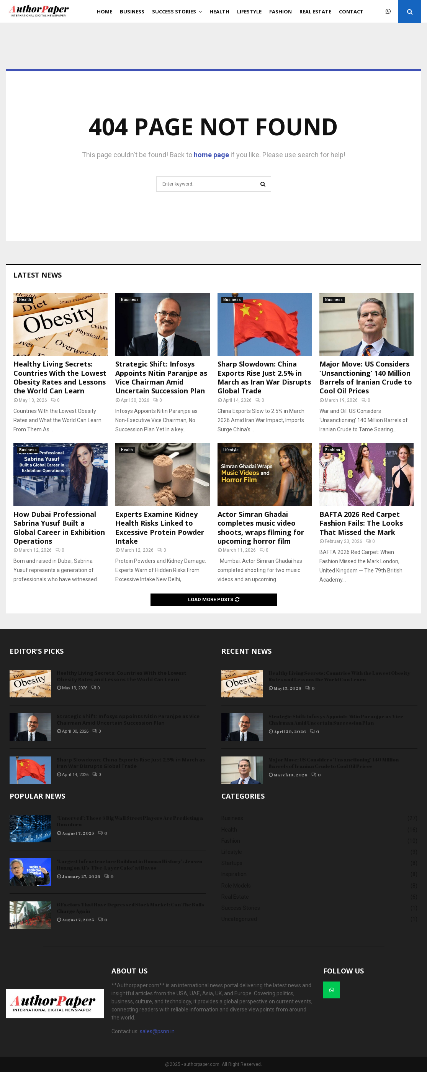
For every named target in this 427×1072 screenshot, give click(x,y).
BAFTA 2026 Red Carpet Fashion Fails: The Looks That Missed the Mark (361, 523)
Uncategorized (239, 919)
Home (104, 11)
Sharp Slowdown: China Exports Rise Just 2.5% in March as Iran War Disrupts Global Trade (264, 377)
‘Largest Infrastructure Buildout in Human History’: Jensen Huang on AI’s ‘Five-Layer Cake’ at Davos (129, 864)
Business (132, 11)
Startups (231, 863)
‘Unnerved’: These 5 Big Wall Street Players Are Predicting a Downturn (130, 821)
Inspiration (234, 874)
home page (211, 155)
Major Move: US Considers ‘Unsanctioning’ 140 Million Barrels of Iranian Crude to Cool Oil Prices (365, 377)
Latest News (37, 275)
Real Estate (315, 11)
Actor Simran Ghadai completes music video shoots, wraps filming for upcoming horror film (261, 528)
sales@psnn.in (157, 1031)
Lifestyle (249, 11)
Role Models (236, 886)
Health (219, 11)
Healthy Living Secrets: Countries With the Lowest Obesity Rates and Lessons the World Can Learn (59, 377)
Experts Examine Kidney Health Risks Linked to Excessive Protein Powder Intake (159, 528)
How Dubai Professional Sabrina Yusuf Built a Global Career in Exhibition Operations (59, 528)
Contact (351, 11)
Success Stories (174, 11)
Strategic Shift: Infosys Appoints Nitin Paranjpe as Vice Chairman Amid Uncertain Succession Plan (161, 377)
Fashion (280, 11)
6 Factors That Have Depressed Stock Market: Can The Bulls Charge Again (130, 907)
